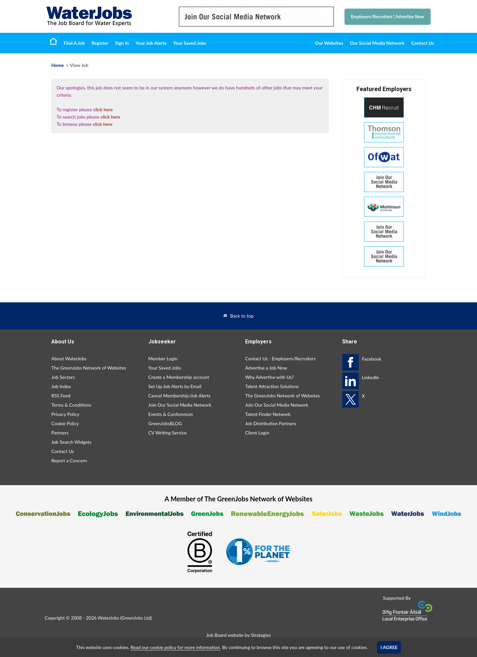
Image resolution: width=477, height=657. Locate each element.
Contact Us (422, 43)
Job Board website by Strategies (238, 635)
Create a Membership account (178, 377)
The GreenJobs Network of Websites (88, 368)
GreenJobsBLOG (165, 423)
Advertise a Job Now (266, 368)
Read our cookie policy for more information (175, 647)
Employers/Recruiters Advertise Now (387, 16)
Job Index (61, 386)
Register (99, 43)
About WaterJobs (68, 358)
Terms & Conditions (71, 405)
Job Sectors (63, 377)
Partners (60, 432)
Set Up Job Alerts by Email (174, 386)
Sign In (122, 43)
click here (103, 109)
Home (53, 41)
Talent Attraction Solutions (272, 386)
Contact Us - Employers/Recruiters (280, 358)
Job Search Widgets (71, 442)
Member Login (163, 358)
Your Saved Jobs (189, 43)
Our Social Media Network (377, 43)
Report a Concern (69, 460)
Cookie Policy (65, 423)
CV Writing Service (167, 432)
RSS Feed (60, 395)
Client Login (257, 432)
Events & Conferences (170, 414)
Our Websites (329, 43)
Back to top (242, 316)
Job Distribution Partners (270, 423)
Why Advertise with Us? (269, 377)
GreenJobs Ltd (136, 618)
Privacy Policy (65, 414)
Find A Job (74, 43)
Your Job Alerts (150, 43)
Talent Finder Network (268, 414)
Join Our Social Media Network (180, 405)
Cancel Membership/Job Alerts (179, 395)
